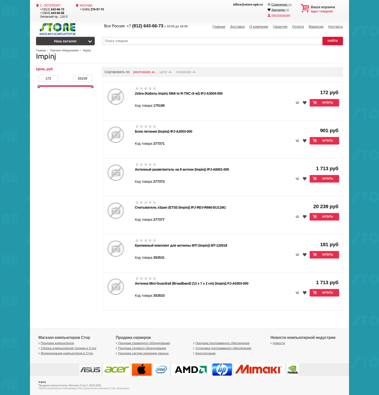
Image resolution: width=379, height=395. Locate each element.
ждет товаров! (327, 9)
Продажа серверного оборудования (142, 343)
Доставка (237, 27)
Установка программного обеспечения (221, 348)
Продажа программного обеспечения (220, 343)
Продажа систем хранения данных (142, 353)
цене (166, 72)
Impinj (46, 57)
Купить (327, 102)
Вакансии (316, 27)
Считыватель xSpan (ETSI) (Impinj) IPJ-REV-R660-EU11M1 (180, 207)
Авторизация (280, 15)
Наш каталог (65, 41)
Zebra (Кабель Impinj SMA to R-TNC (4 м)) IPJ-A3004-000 (179, 93)
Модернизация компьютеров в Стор (65, 353)
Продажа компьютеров (55, 343)
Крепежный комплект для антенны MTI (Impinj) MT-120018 (181, 245)
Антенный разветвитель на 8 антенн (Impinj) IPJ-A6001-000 (182, 169)
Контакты (335, 27)
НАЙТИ (333, 41)
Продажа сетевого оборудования (140, 348)
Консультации (204, 353)
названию (186, 72)
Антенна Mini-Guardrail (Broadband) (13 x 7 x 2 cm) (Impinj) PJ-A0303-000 (191, 283)
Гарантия (280, 27)
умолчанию (144, 72)
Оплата (298, 27)
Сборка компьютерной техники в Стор (66, 348)
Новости (277, 343)
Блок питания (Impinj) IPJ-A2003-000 (163, 131)
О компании (258, 27)
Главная (218, 27)
